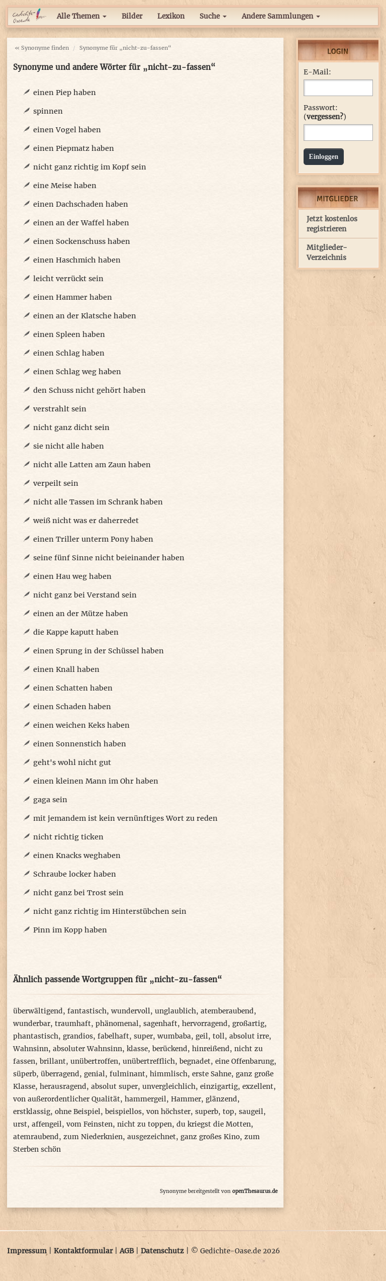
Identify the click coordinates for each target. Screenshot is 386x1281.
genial (94, 1074)
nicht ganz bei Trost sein (78, 892)
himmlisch (168, 1074)
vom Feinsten (89, 1124)
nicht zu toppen (144, 1124)
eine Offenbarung (244, 1061)
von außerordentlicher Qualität (66, 1099)
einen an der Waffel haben (81, 222)
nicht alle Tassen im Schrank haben (98, 501)
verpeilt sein (55, 483)
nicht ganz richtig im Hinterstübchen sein (109, 911)
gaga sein (50, 799)
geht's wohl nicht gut (72, 762)
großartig (248, 1023)
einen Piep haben (64, 92)
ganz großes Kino (210, 1137)
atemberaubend (227, 1011)
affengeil (47, 1124)
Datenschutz (162, 1251)
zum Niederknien (93, 1137)
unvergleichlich (169, 1086)
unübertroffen (94, 1061)
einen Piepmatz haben (73, 148)
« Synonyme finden (42, 47)
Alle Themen (82, 16)
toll (219, 1036)
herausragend (63, 1086)
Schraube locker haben (74, 874)
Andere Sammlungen (281, 16)
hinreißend (211, 1049)
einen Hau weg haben (72, 576)
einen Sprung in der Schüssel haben (98, 650)
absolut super (114, 1086)
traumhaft (73, 1023)
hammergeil (145, 1099)
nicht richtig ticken (68, 836)
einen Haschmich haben (77, 260)
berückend (169, 1049)
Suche (213, 16)
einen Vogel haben (67, 129)
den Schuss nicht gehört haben (89, 390)
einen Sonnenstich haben (79, 743)
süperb (24, 1074)
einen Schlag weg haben (77, 371)
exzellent (257, 1086)
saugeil (251, 1111)
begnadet (195, 1061)
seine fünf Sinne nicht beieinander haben (108, 557)
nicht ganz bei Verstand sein (85, 595)
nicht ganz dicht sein (71, 427)
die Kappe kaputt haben (76, 632)
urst (20, 1124)
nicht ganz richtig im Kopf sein (89, 167)
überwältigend (38, 1011)
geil (202, 1036)
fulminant (127, 1074)
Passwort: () (325, 112)
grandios (78, 1036)
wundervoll (130, 1011)
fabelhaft (113, 1036)
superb (206, 1111)
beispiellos (123, 1111)
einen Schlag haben (69, 353)
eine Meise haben (64, 185)
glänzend (221, 1099)
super (143, 1036)
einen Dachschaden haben (80, 204)
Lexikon (170, 16)
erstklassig (31, 1111)
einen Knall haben (66, 669)
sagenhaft (160, 1023)
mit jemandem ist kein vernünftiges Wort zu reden (125, 818)
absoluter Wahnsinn (87, 1049)
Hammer (186, 1099)
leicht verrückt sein (68, 278)
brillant (53, 1061)
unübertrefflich (149, 1061)
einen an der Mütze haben (80, 613)
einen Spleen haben (69, 334)
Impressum (27, 1251)
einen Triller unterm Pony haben (93, 539)
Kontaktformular (83, 1251)
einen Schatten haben (73, 688)
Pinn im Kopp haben (70, 929)
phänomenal (117, 1023)
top (228, 1111)
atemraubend (36, 1137)
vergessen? (325, 117)
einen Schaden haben (72, 706)
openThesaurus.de (254, 1191)
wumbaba (174, 1036)
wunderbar (31, 1023)
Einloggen (324, 156)
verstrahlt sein (59, 408)
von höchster (168, 1111)
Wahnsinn (30, 1049)
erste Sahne (211, 1074)
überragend (60, 1074)
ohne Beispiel (78, 1111)
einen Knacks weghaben (77, 855)
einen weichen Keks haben (81, 725)
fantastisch (87, 1011)
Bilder (132, 16)
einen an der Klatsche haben (84, 315)
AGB (127, 1251)
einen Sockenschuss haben (81, 241)
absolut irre (249, 1036)
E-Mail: (317, 72)
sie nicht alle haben (68, 446)
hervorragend (205, 1023)
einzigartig (219, 1086)
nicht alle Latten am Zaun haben (92, 464)
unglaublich (175, 1011)
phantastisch (35, 1036)
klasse (137, 1049)
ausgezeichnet (151, 1137)
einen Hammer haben (72, 297)
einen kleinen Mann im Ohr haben (95, 781)
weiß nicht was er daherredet (86, 520)
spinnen (48, 111)
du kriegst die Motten (213, 1124)
